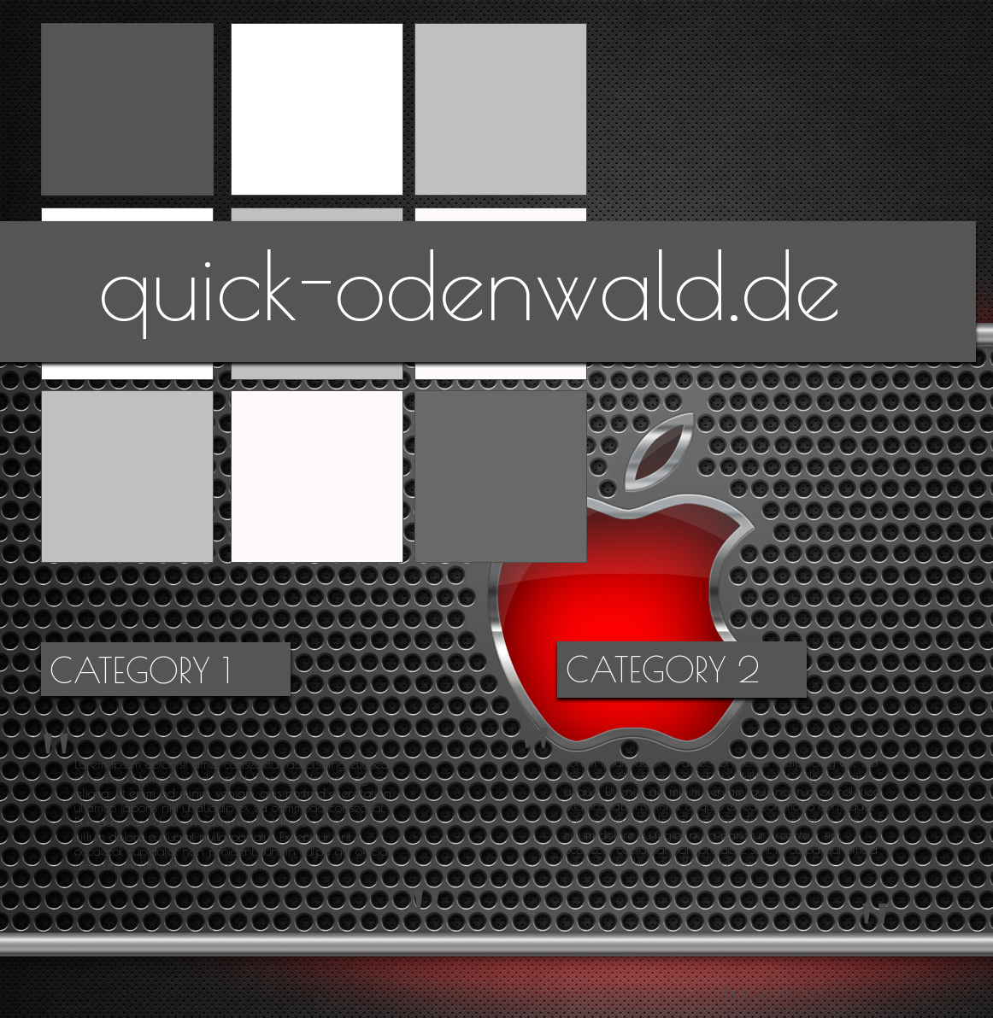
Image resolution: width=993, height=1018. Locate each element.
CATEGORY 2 (663, 669)
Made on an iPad (768, 993)
